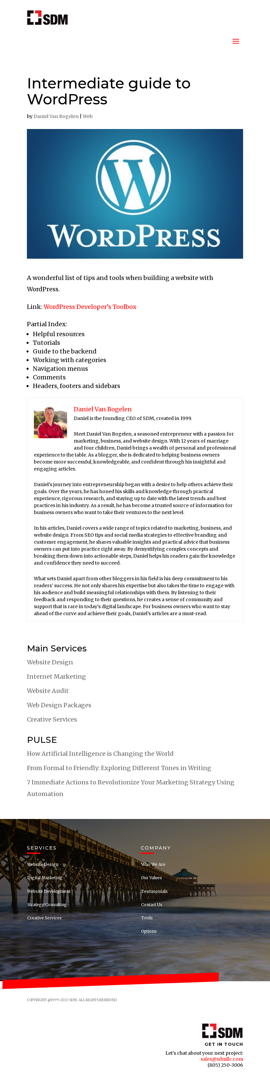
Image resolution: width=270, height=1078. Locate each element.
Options (149, 931)
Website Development (48, 891)
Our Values (151, 877)
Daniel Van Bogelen (56, 116)
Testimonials (154, 891)
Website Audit (48, 691)
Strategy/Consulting (47, 904)
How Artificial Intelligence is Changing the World (100, 753)
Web (88, 116)
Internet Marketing (56, 676)
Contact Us (151, 904)
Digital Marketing (44, 877)
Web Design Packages (59, 705)
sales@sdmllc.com (222, 1059)
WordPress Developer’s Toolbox (90, 307)
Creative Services (52, 719)
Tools (147, 917)
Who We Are (153, 864)
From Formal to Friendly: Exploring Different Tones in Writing (119, 768)
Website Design (50, 662)
